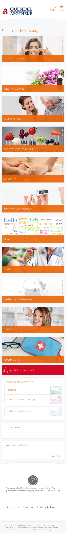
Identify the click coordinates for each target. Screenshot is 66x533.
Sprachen (10, 239)
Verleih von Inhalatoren (18, 299)
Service (8, 329)
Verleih (8, 269)
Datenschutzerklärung (42, 530)
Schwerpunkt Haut (15, 58)
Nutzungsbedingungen (49, 507)
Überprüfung (11, 359)
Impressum (14, 507)
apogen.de (57, 456)
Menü (61, 8)
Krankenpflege (12, 118)
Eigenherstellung (14, 88)
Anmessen (10, 179)
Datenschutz (28, 507)
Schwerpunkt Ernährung (18, 149)
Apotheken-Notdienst (18, 370)
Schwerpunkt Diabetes (17, 209)
